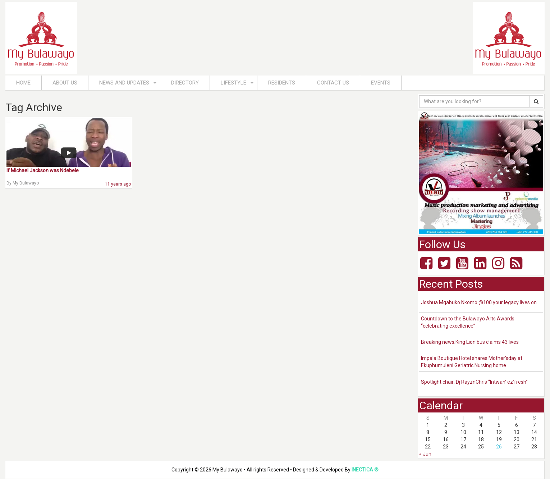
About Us (64, 82)
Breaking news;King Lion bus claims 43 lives (470, 342)
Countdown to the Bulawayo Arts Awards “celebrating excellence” (467, 322)
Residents (281, 82)
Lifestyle (233, 82)
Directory (185, 82)
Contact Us (333, 82)
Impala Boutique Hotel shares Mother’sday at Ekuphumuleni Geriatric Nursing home (471, 361)
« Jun (425, 454)
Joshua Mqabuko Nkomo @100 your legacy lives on (479, 302)
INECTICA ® (365, 470)
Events (380, 82)
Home (23, 82)
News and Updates (124, 82)
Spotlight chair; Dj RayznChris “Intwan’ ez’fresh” (474, 382)
